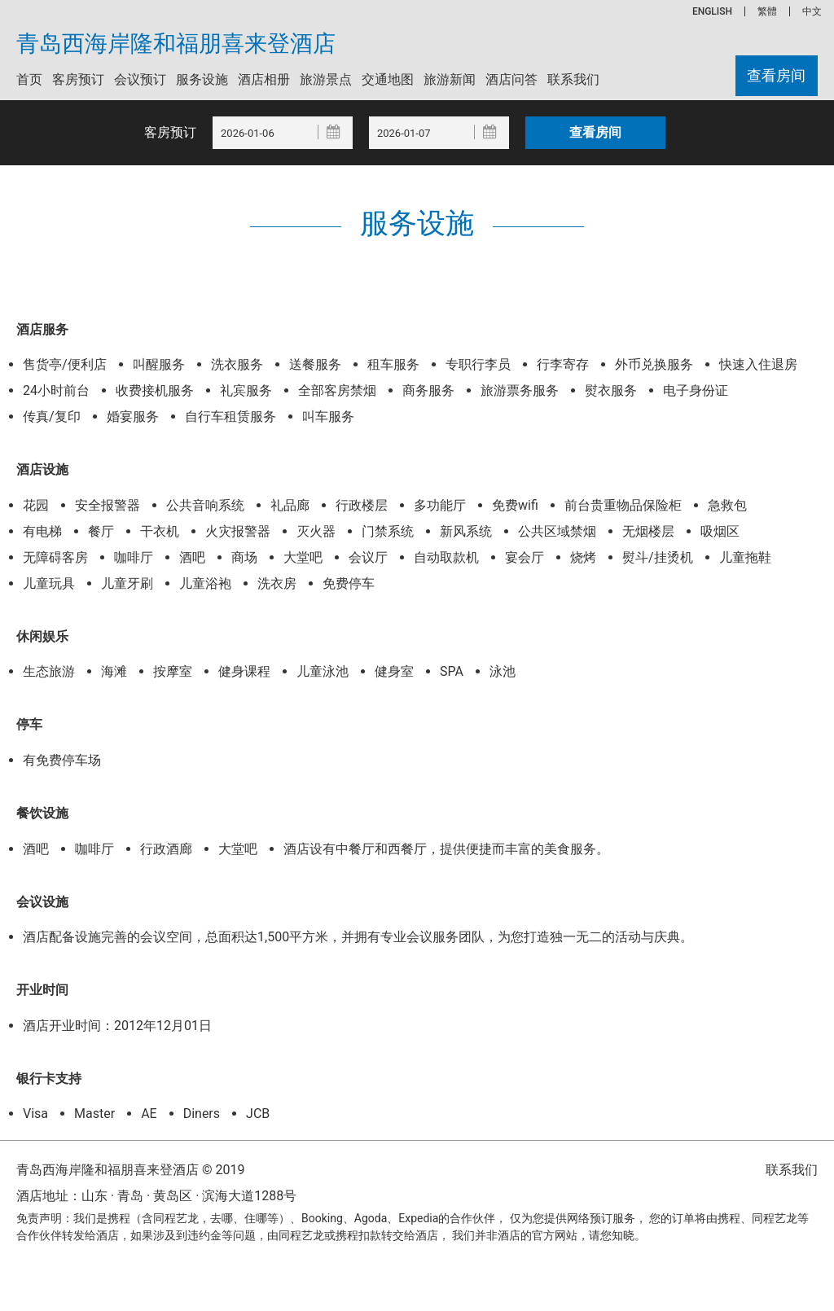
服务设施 (202, 79)
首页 (29, 79)
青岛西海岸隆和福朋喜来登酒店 (176, 44)
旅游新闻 (450, 79)
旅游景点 (326, 79)
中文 (812, 11)
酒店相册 (264, 79)
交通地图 (388, 79)
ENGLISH (712, 11)
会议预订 (140, 79)
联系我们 (573, 79)
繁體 (767, 11)
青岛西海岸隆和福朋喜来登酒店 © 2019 (130, 1169)
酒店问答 (511, 79)
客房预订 (78, 79)
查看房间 (775, 76)
